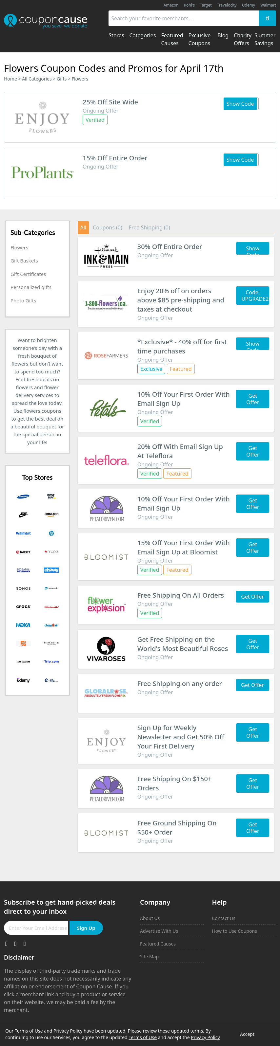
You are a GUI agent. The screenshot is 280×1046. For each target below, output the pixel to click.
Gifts (62, 79)
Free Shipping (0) (149, 227)
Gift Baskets (24, 260)
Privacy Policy (67, 1031)
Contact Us (223, 918)
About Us (150, 918)
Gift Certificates (28, 274)
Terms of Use (29, 1031)
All (83, 227)
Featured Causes (158, 944)
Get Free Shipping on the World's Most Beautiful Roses (182, 644)
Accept (247, 1034)
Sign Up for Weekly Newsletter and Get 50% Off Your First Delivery (180, 736)
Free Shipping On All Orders (180, 595)
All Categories (37, 79)
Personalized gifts (30, 287)
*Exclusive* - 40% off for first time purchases (182, 346)
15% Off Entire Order (115, 157)
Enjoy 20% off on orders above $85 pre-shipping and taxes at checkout (180, 300)
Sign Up (86, 928)
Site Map (149, 956)
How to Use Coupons (234, 931)
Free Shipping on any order (179, 683)
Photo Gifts (23, 300)
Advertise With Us (159, 931)
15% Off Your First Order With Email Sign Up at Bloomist (183, 547)
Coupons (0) (107, 227)
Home (10, 79)
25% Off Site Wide (110, 102)
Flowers (19, 247)
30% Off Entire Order (169, 246)
